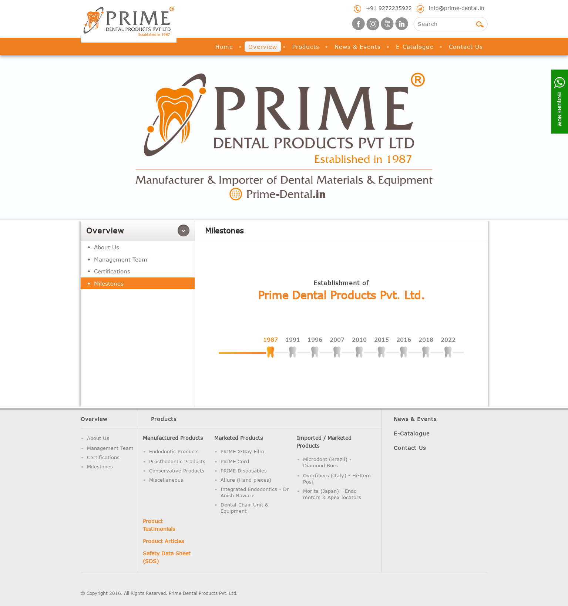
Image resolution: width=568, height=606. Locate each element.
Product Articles (163, 541)
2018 (426, 339)
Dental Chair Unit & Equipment (244, 508)
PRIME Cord (235, 461)
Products (305, 46)
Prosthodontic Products (177, 461)
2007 (337, 339)
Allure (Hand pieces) (246, 480)
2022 (448, 339)
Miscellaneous (166, 480)
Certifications (112, 271)
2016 (403, 339)
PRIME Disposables (244, 471)
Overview (262, 46)
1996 (314, 339)
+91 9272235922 (389, 8)
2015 (381, 339)
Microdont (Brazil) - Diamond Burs (327, 462)
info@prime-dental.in (456, 8)
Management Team (120, 259)
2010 (359, 339)
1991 (292, 339)
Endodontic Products (174, 451)
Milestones (109, 283)
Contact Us (466, 46)
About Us (106, 247)
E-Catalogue (415, 46)
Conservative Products (176, 471)
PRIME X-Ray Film (242, 451)
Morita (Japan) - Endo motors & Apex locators (332, 494)
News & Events (358, 46)
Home (224, 46)
